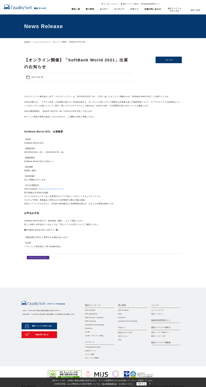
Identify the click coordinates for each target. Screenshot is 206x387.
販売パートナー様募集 (163, 352)
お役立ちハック (91, 356)
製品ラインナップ (95, 305)
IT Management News (93, 352)
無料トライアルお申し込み (42, 324)
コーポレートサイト (111, 4)
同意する (141, 384)
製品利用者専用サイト (151, 4)
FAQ (120, 345)
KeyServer (89, 330)
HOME (26, 42)
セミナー (104, 9)
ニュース (156, 305)
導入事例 (90, 9)
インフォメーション (37, 257)
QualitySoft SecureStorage (95, 326)
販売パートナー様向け (131, 4)
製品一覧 (76, 9)
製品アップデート (158, 315)
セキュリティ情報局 (92, 364)
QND (120, 315)
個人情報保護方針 (109, 384)
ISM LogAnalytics (92, 315)
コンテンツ (119, 9)
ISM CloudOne (90, 311)
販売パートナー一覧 (158, 343)
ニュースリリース (39, 42)
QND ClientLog (91, 323)
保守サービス (123, 341)
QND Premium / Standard (95, 319)
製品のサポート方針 (125, 337)
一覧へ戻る (168, 60)
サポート (134, 9)
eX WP (87, 334)
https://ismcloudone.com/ (51, 188)
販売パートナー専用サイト (161, 339)
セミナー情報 (90, 360)
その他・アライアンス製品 (95, 338)
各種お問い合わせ (152, 9)
